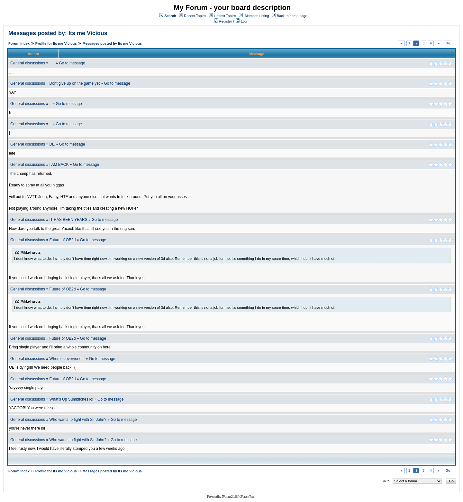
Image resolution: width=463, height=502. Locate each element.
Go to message (72, 63)
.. (50, 103)
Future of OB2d (62, 240)
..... (52, 63)
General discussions (27, 63)
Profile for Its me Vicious (56, 43)
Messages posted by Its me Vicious (111, 43)
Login (243, 21)
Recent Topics (195, 16)
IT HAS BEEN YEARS (68, 219)
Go (448, 43)
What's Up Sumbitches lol (71, 399)
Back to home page (292, 16)
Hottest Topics (225, 16)
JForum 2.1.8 (229, 496)
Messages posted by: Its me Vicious (57, 33)
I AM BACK (58, 164)
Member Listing (257, 16)
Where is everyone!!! (67, 358)
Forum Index (19, 43)
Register (223, 21)
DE (52, 144)
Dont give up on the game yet (74, 83)
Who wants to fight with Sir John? (77, 419)
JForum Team (248, 496)
